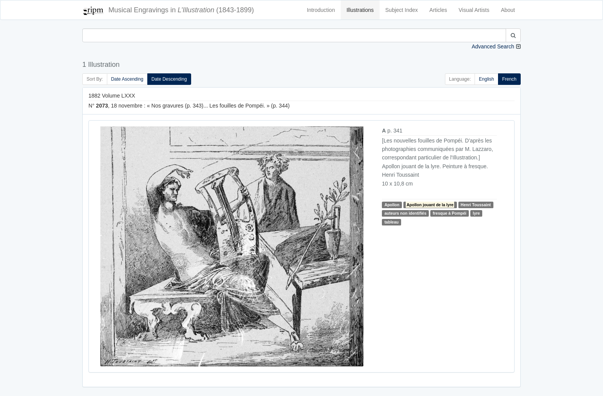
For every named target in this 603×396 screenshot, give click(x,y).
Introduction (321, 10)
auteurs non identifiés (405, 213)
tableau (392, 222)
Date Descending (169, 79)
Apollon (392, 204)
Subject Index (401, 10)
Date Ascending (127, 79)
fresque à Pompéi (449, 213)
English (486, 79)
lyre (476, 213)
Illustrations (360, 10)
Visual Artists (474, 10)
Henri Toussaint (476, 204)
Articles (438, 10)
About (508, 10)
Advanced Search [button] (492, 46)
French (509, 79)
